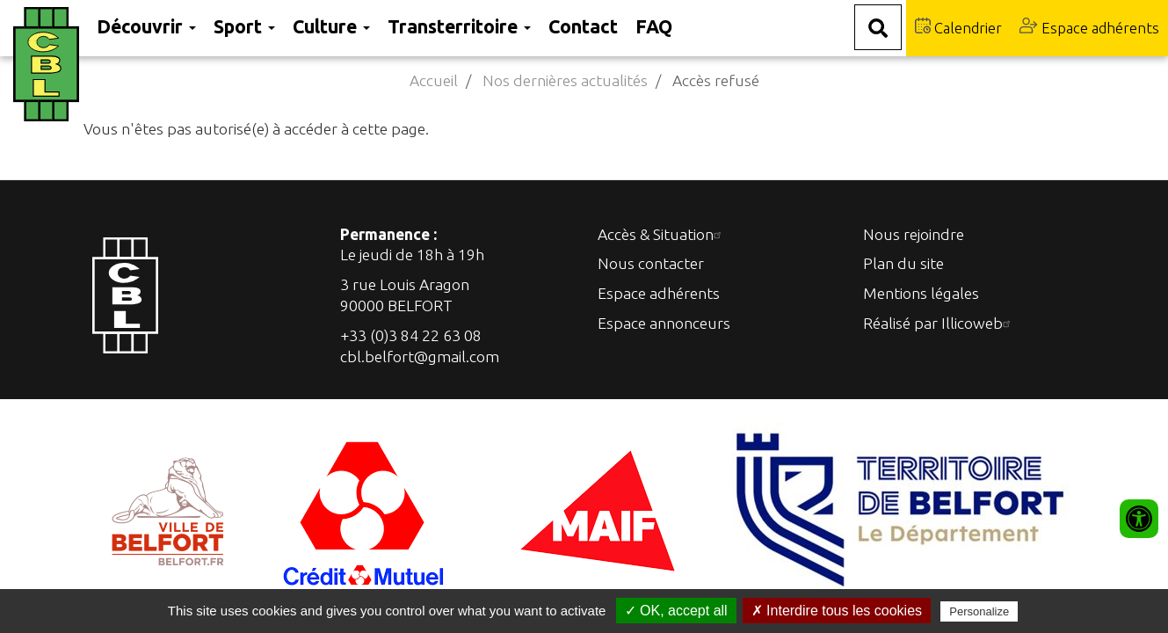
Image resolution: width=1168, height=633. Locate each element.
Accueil (434, 80)
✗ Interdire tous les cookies (836, 610)
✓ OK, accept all (676, 610)
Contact (583, 26)
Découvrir (146, 26)
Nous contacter (651, 263)
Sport (244, 26)
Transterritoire (459, 26)
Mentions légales (921, 293)
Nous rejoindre (913, 234)
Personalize (979, 611)
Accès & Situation (662, 234)
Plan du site (903, 263)
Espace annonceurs (664, 323)
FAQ (653, 26)
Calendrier (958, 27)
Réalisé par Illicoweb (939, 323)
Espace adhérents (1089, 27)
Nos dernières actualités (565, 80)
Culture (331, 26)
